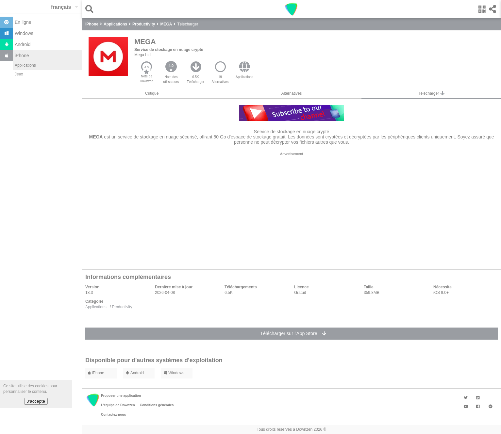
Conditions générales (157, 405)
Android (135, 373)
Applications (25, 65)
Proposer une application (121, 395)
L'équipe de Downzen (118, 405)
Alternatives (291, 93)
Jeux (19, 74)
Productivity (122, 307)
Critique (152, 93)
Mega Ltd (142, 55)
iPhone (96, 373)
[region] (291, 209)
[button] (91, 9)
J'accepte (36, 401)
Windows (174, 373)
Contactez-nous (113, 414)
